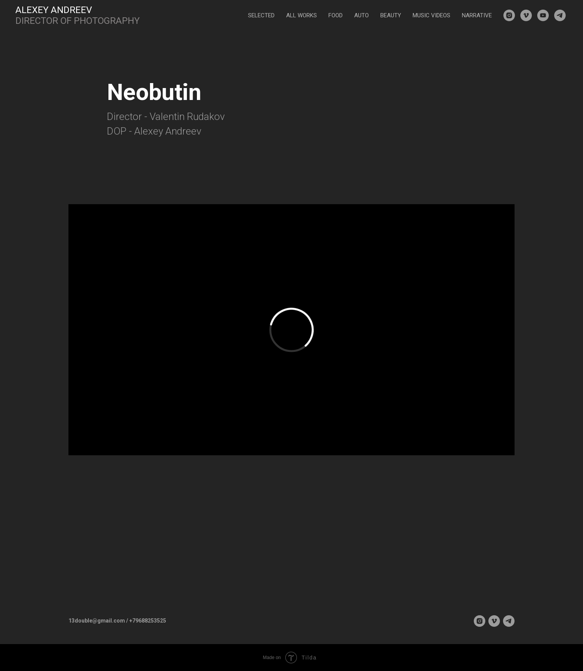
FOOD (335, 15)
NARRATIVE (477, 15)
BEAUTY (390, 15)
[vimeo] (526, 15)
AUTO (361, 15)
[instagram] (509, 15)
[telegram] (560, 15)
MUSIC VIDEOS (431, 15)
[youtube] (543, 15)
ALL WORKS (301, 15)
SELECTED (261, 15)
